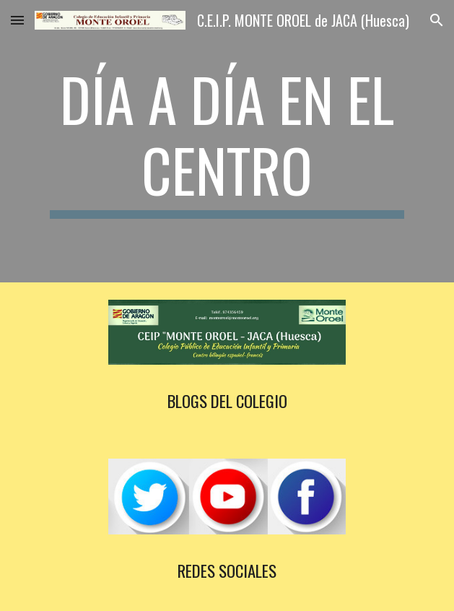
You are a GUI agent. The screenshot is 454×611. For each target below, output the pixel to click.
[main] (227, 141)
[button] (17, 20)
